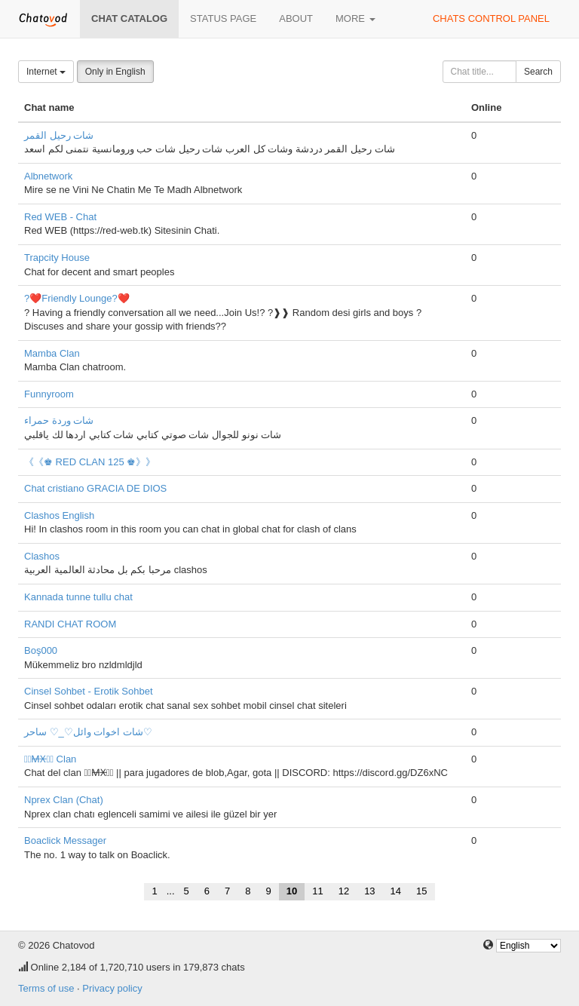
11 (317, 891)
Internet (46, 71)
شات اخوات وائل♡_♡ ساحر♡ (88, 732)
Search (538, 71)
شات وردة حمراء (58, 420)
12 (344, 891)
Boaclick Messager (65, 840)
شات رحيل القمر (58, 135)
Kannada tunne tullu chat (78, 597)
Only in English (115, 71)
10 (291, 891)
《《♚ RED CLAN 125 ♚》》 (89, 462)
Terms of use (46, 988)
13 (369, 891)
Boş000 (40, 650)
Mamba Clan (52, 353)
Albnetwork (48, 176)
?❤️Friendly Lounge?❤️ (77, 298)
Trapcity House (57, 257)
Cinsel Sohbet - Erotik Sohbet (88, 691)
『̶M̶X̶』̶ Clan (50, 759)
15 (421, 891)
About (296, 18)
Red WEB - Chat (60, 216)
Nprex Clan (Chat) (63, 799)
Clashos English (59, 515)
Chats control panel (491, 18)
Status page (223, 18)
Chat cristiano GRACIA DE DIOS (95, 488)
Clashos (42, 556)
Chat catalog (129, 18)
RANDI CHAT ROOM (70, 624)
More (355, 18)
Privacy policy (112, 988)
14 (396, 891)
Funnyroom (49, 394)
